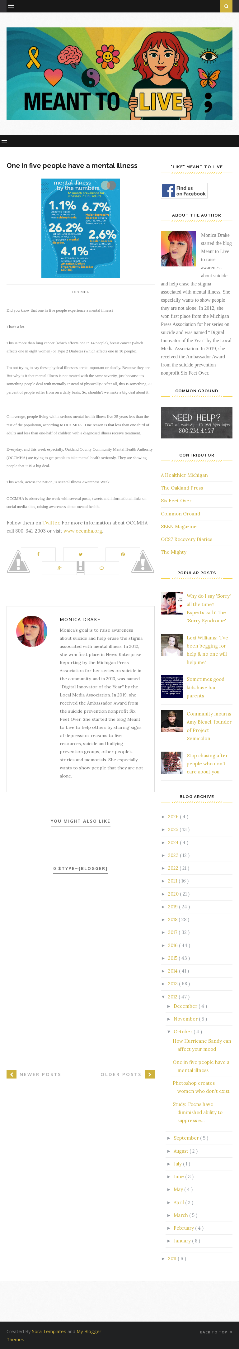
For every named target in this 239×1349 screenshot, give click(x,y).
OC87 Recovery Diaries (186, 539)
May (179, 1189)
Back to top (216, 1332)
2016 (173, 945)
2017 (173, 932)
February (184, 1228)
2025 (174, 829)
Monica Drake (80, 619)
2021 (173, 881)
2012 (173, 997)
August (182, 1151)
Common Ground (180, 514)
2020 (174, 894)
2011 (173, 1258)
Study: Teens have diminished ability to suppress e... (198, 1112)
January (183, 1241)
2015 (173, 958)
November (186, 1019)
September (187, 1138)
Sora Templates (49, 1331)
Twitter (51, 523)
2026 (174, 817)
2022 (174, 868)
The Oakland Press (182, 488)
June (179, 1176)
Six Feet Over (176, 501)
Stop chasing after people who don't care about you (207, 764)
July (178, 1164)
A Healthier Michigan (184, 475)
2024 (174, 842)
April (179, 1202)
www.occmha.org (82, 531)
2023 (174, 855)
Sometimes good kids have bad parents (205, 687)
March (181, 1215)
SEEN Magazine (179, 526)
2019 (173, 907)
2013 (173, 984)
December (186, 1006)
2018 (173, 919)
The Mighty (173, 552)
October (184, 1032)
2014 (173, 971)
